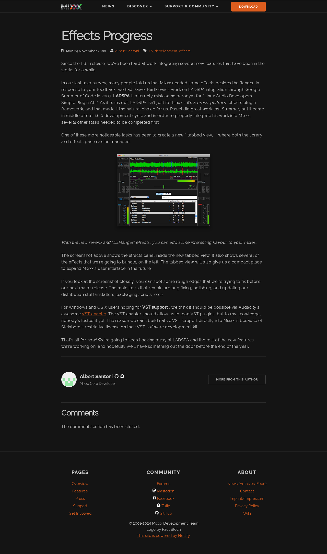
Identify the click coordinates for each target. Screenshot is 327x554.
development (166, 51)
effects (185, 51)
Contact (247, 491)
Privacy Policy (247, 506)
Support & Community (190, 6)
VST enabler (94, 313)
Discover (137, 6)
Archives (247, 483)
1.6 (150, 51)
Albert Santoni (127, 51)
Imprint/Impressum (247, 498)
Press (80, 498)
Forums (163, 483)
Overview (80, 483)
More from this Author (237, 379)
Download (248, 6)
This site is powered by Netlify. (163, 535)
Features (80, 491)
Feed (260, 483)
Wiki (247, 513)
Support (80, 506)
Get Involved (80, 513)
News (108, 6)
